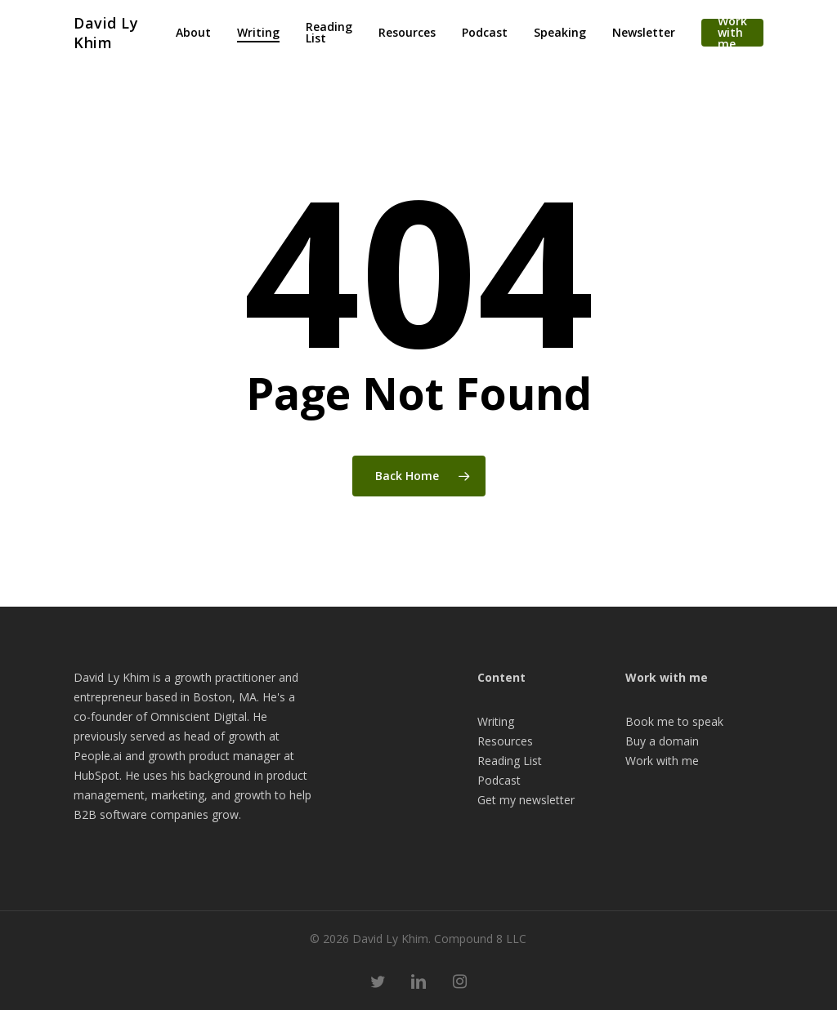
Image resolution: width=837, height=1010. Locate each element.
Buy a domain (662, 741)
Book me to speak (674, 721)
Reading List (509, 760)
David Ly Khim (106, 32)
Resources (505, 741)
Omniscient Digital (198, 716)
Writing (495, 721)
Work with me (662, 760)
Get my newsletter (526, 800)
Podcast (499, 780)
